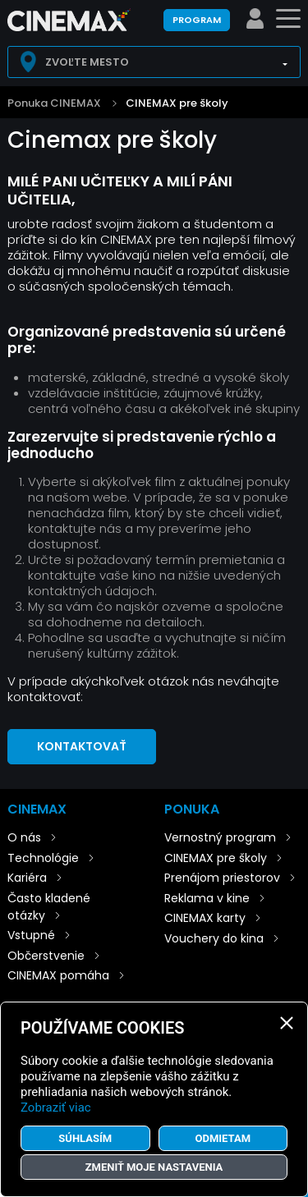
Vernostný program (220, 837)
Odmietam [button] (223, 1138)
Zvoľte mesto (87, 62)
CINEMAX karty (205, 918)
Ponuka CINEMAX (54, 103)
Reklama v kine (207, 898)
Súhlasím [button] (85, 1138)
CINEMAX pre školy (177, 103)
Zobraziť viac (56, 1107)
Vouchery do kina (214, 938)
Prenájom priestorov (222, 877)
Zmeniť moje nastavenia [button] (154, 1167)
